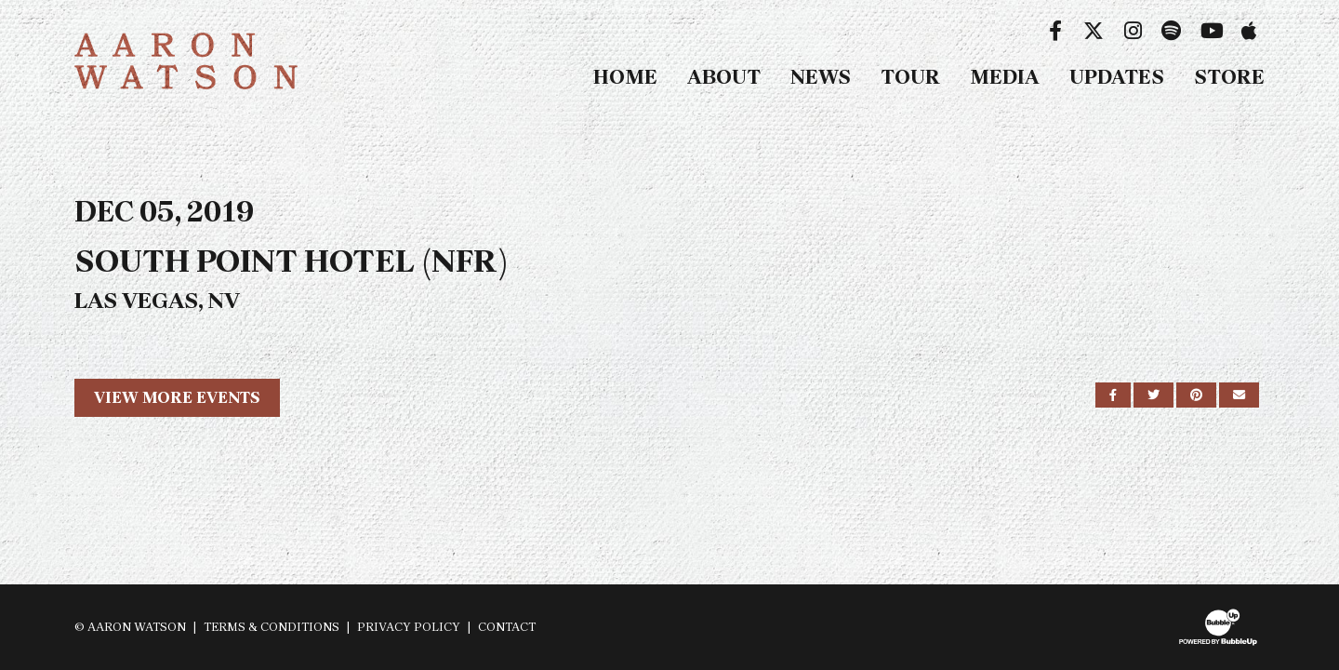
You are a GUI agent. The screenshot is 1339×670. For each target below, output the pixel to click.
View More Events (177, 397)
